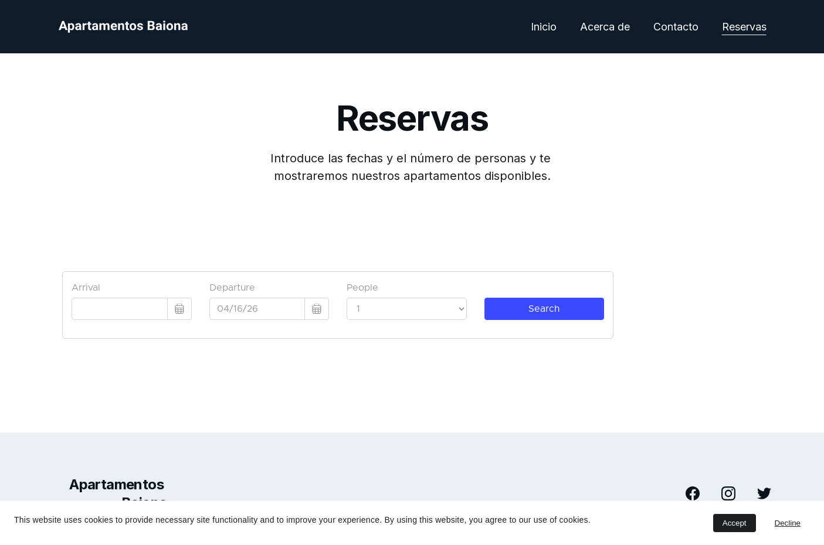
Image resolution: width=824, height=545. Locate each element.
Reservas (744, 27)
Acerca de (605, 27)
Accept (735, 523)
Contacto (675, 27)
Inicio (544, 27)
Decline (788, 523)
